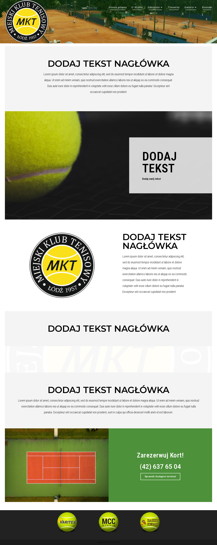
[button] (160, 476)
